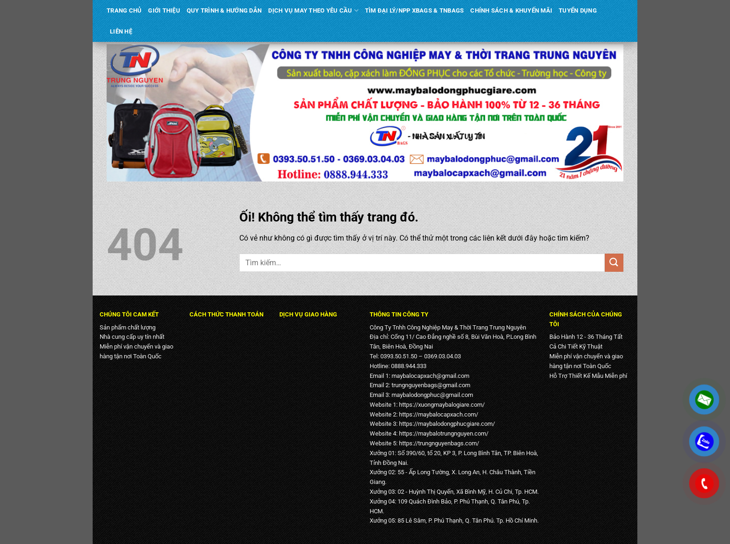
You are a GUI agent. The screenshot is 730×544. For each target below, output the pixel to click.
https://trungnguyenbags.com (438, 443)
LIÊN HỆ (121, 31)
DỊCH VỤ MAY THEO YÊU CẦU (313, 10)
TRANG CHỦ (124, 10)
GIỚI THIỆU (164, 10)
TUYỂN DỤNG (578, 10)
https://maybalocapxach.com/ (438, 414)
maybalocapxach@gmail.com (430, 375)
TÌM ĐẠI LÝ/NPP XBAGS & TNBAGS (414, 10)
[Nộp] (614, 263)
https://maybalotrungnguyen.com (442, 433)
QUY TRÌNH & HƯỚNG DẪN (224, 10)
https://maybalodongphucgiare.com (446, 423)
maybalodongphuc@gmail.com (432, 394)
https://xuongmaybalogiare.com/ (442, 404)
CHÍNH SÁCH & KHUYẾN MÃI (511, 10)
